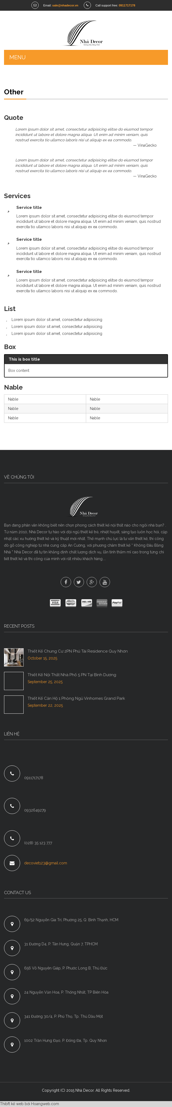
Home (9, 78)
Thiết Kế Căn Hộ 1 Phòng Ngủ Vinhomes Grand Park (76, 698)
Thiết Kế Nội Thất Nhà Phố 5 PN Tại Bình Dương (72, 675)
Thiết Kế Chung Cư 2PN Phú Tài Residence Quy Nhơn (78, 651)
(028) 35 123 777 (38, 843)
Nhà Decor (84, 1091)
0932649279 (35, 811)
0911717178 (33, 778)
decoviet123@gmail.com (45, 863)
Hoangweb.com (45, 1104)
